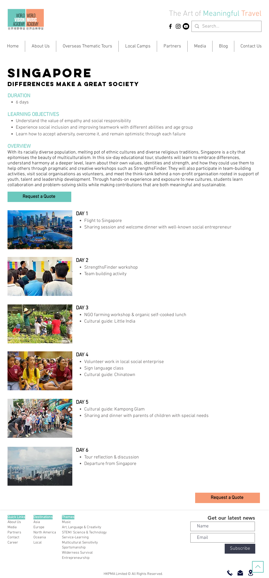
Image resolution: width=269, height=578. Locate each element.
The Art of (185, 14)
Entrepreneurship (75, 558)
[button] (39, 197)
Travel (251, 14)
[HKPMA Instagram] (178, 26)
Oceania (39, 537)
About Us (14, 522)
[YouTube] (186, 26)
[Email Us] (240, 572)
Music (66, 522)
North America (44, 532)
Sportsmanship (74, 547)
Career (13, 542)
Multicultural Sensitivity (80, 542)
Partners (14, 532)
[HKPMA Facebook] (170, 26)
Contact (13, 537)
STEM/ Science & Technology (84, 532)
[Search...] (226, 26)
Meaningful (222, 14)
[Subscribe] (240, 549)
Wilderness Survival (77, 553)
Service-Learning (75, 537)
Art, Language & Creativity (81, 527)
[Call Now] (229, 572)
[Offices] (250, 572)
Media (12, 527)
